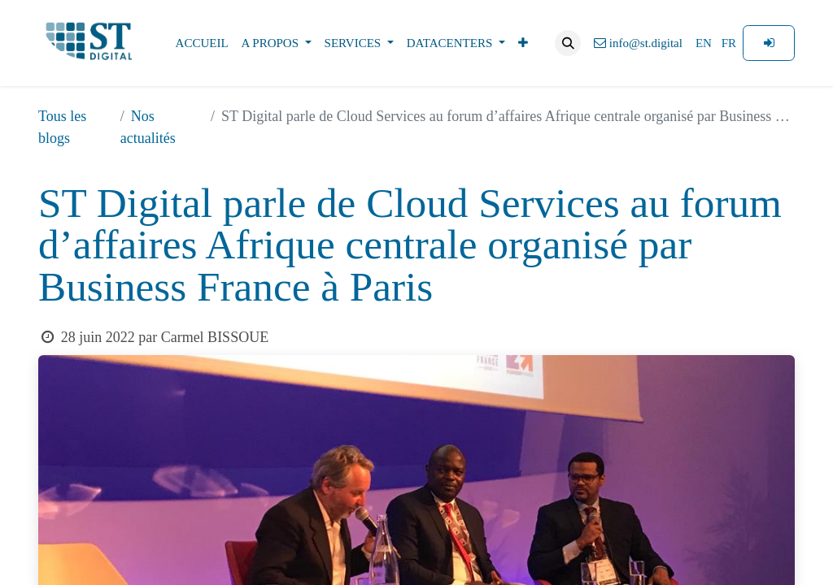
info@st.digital (638, 43)
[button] (568, 43)
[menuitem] (202, 43)
